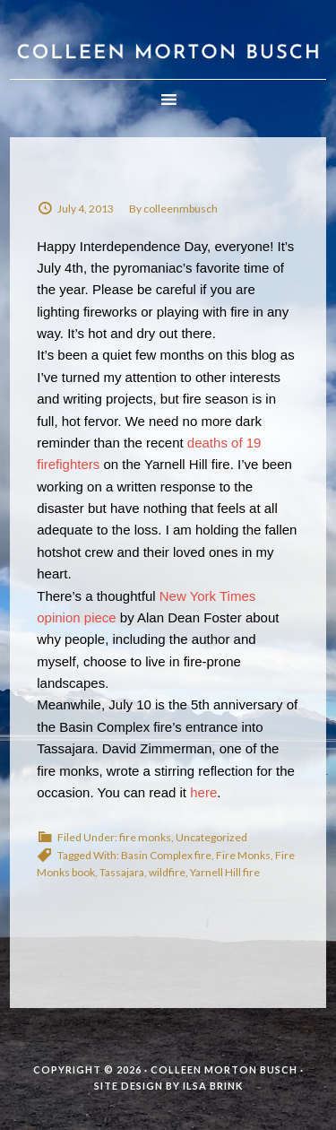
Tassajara (121, 872)
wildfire (167, 872)
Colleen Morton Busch (168, 39)
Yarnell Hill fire (225, 872)
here (203, 792)
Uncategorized (211, 837)
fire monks (145, 837)
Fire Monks (243, 855)
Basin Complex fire (166, 855)
